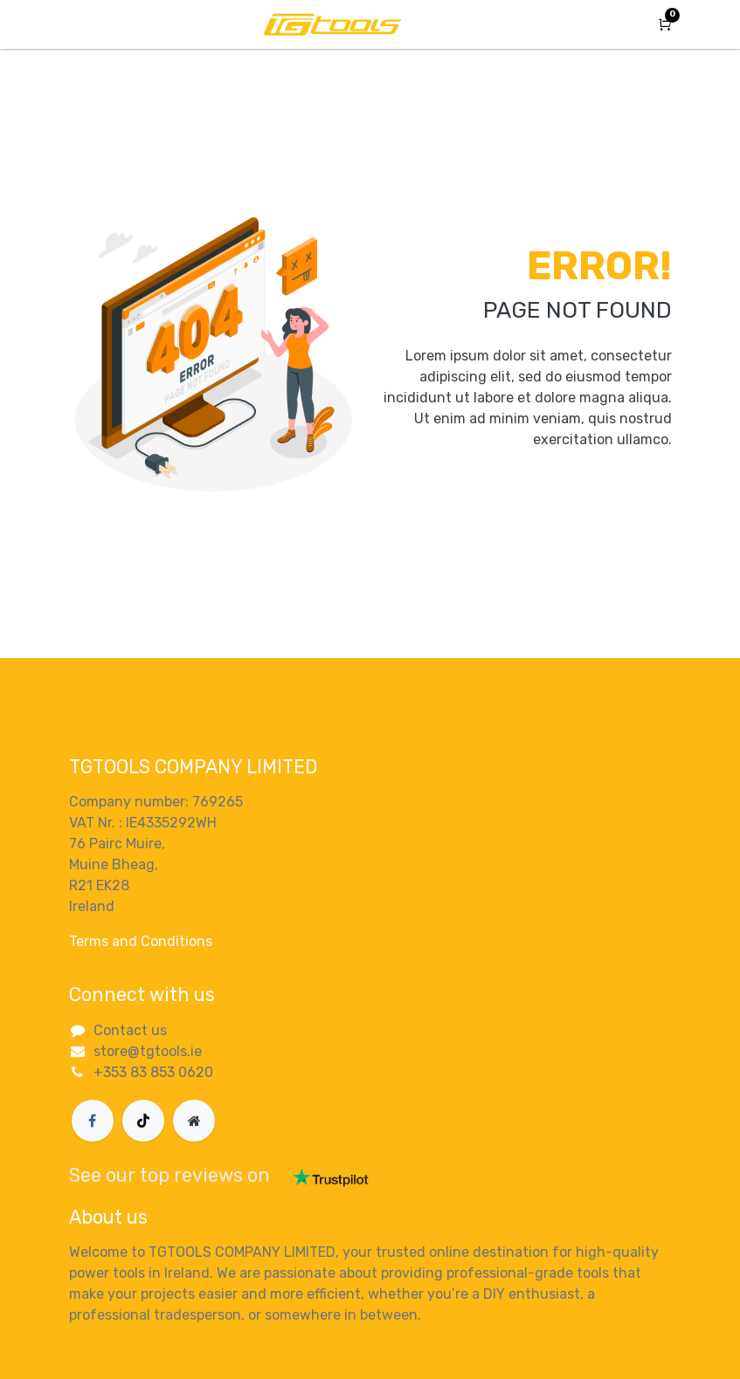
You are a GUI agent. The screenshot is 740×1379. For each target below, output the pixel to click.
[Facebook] (93, 1121)
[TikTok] (143, 1121)
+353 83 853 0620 (153, 1072)
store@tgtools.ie (147, 1051)
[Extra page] (194, 1121)
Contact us (130, 1030)
